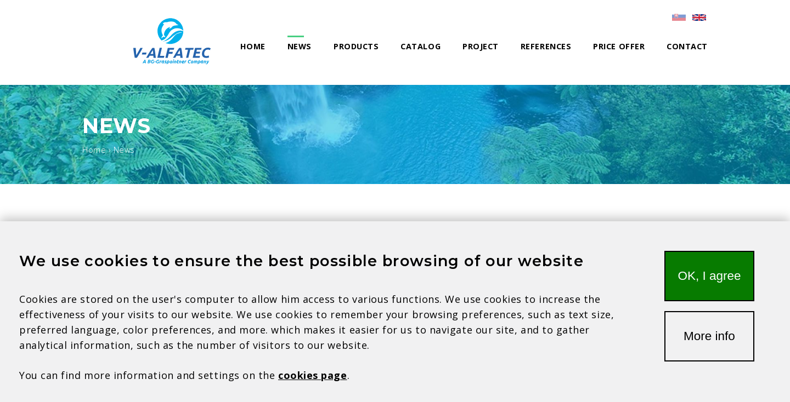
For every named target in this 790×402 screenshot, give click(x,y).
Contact (687, 46)
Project (480, 46)
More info (709, 346)
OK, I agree (709, 285)
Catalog (420, 46)
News (299, 46)
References (546, 46)
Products (356, 46)
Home (253, 46)
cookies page (312, 385)
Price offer (619, 46)
